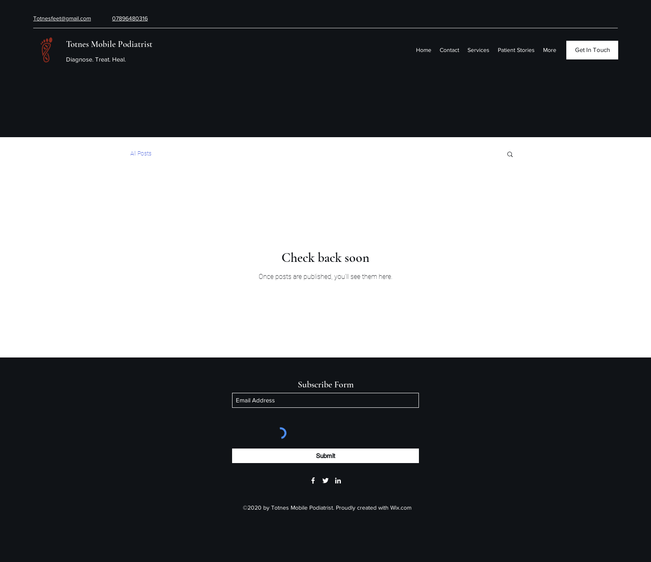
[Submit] (325, 456)
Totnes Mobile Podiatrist (109, 44)
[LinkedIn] (338, 480)
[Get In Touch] (592, 50)
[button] (510, 154)
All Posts (141, 153)
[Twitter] (325, 480)
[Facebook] (313, 480)
